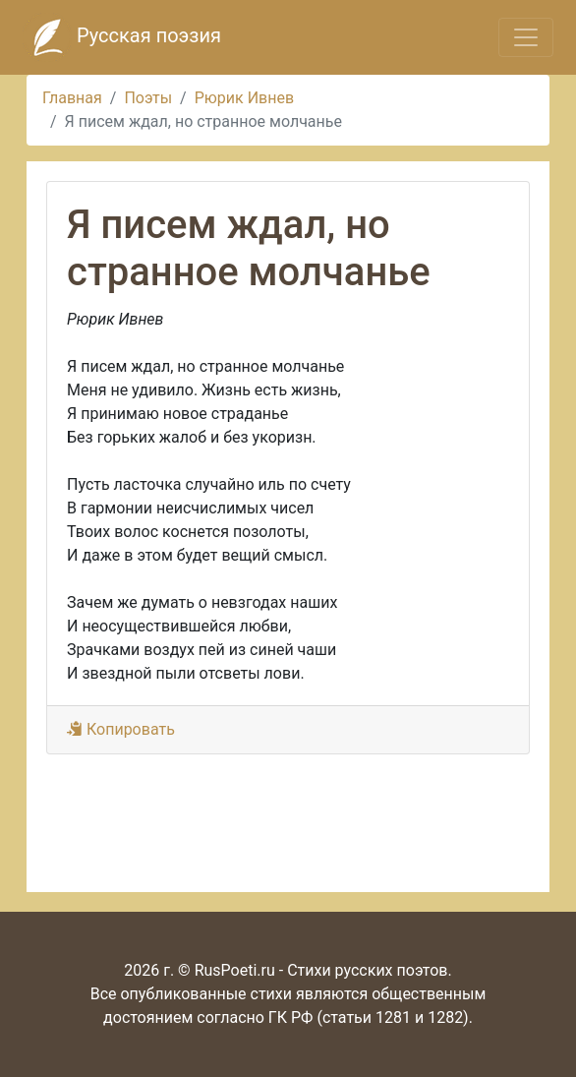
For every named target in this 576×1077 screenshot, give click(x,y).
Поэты (148, 98)
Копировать (121, 729)
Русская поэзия (122, 37)
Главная (72, 98)
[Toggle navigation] (525, 37)
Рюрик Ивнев (244, 98)
